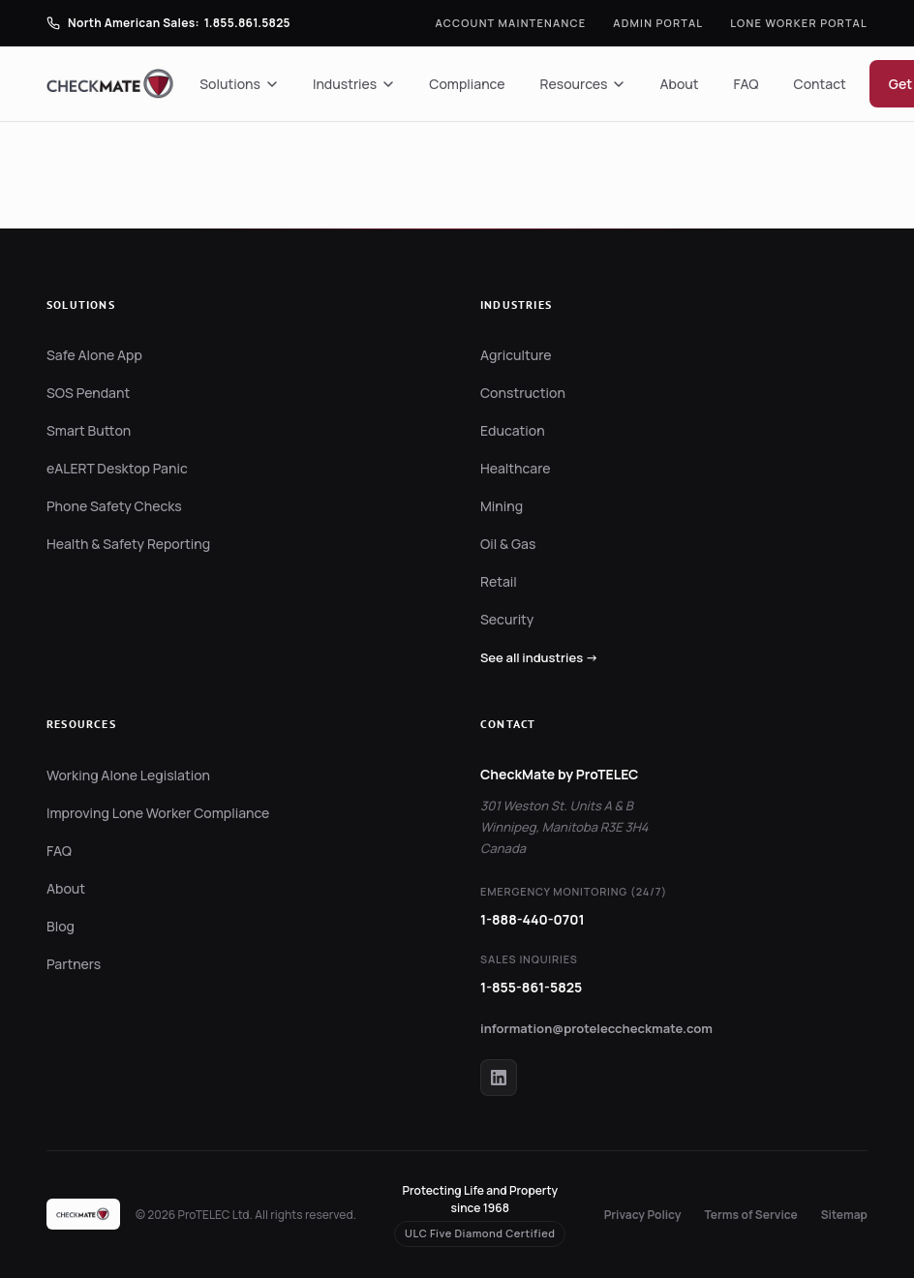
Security (506, 619)
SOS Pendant (88, 392)
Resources (582, 84)
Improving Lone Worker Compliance (157, 813)
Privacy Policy (643, 1214)
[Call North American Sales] (168, 23)
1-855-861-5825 (531, 987)
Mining (501, 506)
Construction (522, 392)
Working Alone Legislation (128, 775)
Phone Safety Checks (114, 506)
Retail (498, 581)
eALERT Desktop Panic (117, 468)
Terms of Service (751, 1214)
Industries (353, 84)
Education (512, 430)
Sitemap (844, 1214)
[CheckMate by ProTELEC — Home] (111, 84)
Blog (60, 926)
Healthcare (515, 468)
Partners (73, 964)
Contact (820, 84)
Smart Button (88, 430)
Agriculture (516, 355)
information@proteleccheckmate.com (596, 1028)
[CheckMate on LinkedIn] (498, 1077)
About (678, 84)
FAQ (746, 84)
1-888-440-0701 (532, 919)
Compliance (466, 84)
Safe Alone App (94, 355)
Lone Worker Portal (799, 22)
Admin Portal (658, 22)
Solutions (238, 84)
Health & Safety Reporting (128, 543)
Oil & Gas (507, 543)
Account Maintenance (511, 22)
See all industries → (539, 657)
